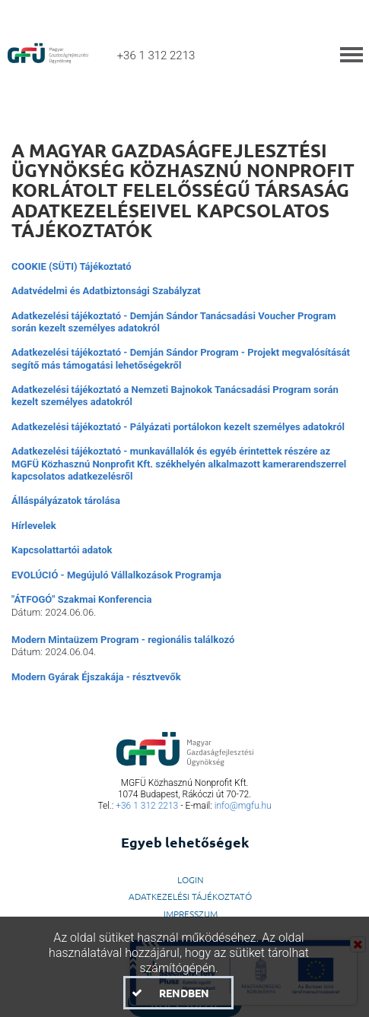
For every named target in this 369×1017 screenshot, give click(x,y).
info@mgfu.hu (243, 805)
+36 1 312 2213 (147, 805)
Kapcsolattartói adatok (62, 550)
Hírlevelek (33, 525)
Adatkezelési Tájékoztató (190, 896)
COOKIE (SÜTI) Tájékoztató (71, 266)
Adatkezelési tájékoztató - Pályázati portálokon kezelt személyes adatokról (178, 426)
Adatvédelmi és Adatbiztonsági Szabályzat (106, 290)
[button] (178, 992)
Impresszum (191, 914)
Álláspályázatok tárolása (65, 500)
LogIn (190, 879)
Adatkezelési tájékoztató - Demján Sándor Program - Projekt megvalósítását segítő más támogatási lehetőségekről (180, 358)
